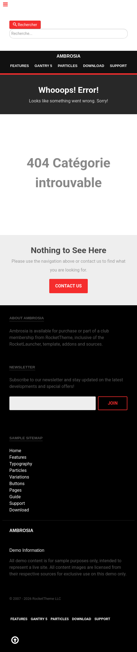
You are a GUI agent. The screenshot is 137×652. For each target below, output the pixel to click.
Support (118, 66)
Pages (15, 490)
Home (15, 450)
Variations (19, 477)
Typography (20, 463)
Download (93, 66)
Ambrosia (68, 56)
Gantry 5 (43, 66)
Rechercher (25, 25)
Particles (68, 66)
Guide (15, 496)
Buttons (16, 483)
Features (19, 66)
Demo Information (26, 550)
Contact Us (68, 286)
